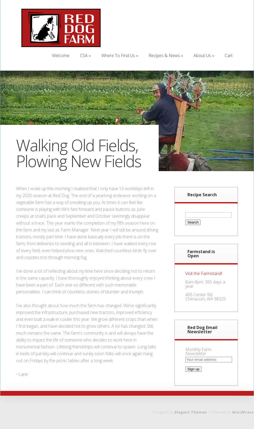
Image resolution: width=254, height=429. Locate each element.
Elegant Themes (191, 412)
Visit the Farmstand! (203, 273)
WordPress (243, 412)
